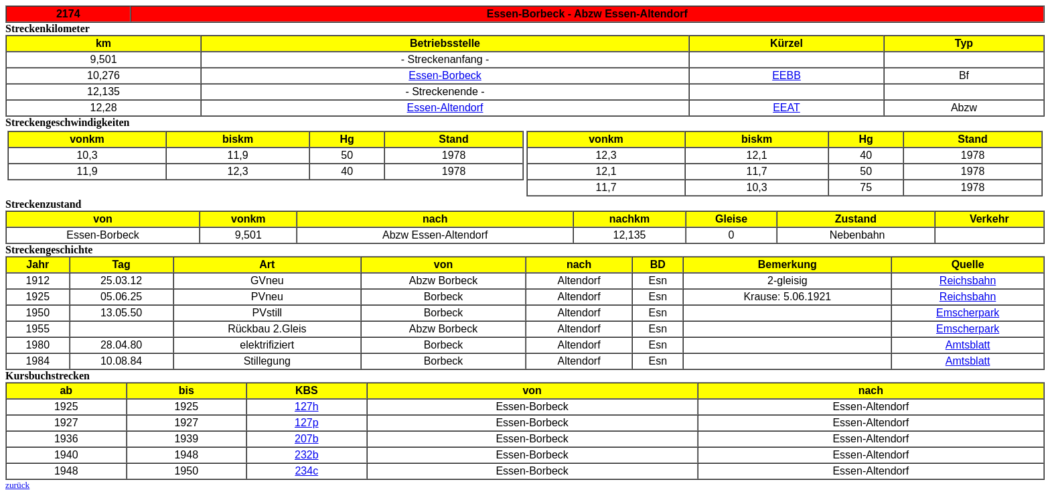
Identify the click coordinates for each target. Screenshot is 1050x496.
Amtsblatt (968, 345)
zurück (17, 485)
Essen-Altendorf (445, 107)
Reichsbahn (968, 280)
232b (307, 454)
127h (307, 406)
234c (306, 471)
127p (307, 422)
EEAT (786, 107)
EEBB (786, 75)
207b (307, 438)
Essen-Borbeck (444, 75)
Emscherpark (967, 312)
